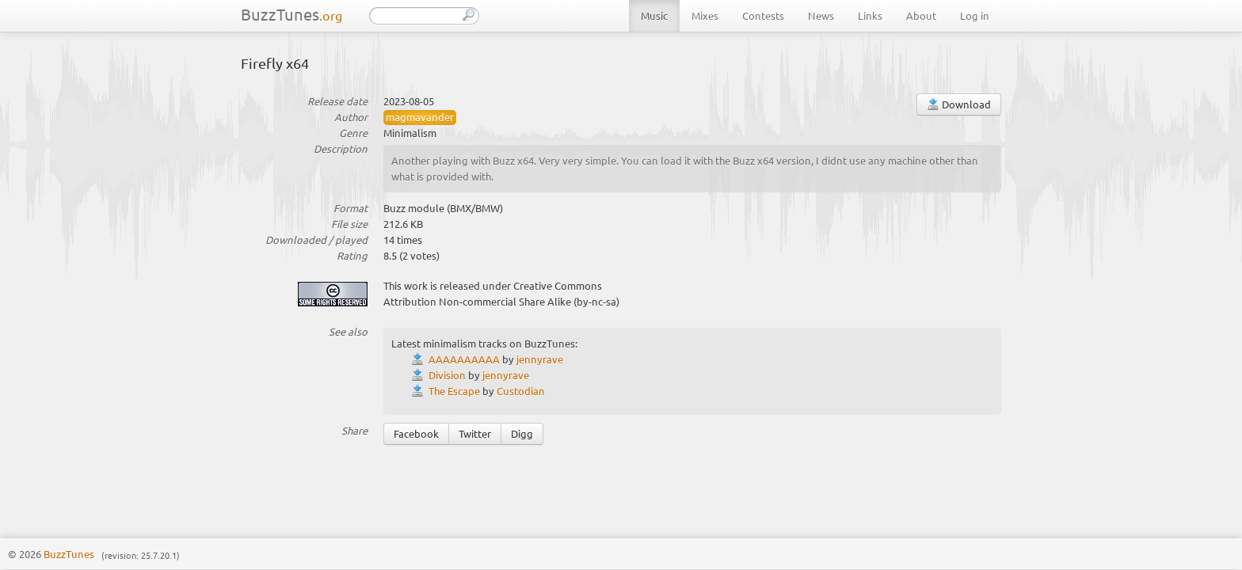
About (921, 15)
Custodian (521, 390)
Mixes (704, 15)
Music (654, 15)
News (821, 15)
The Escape (454, 390)
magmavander (420, 117)
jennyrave (539, 359)
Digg (522, 433)
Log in (974, 15)
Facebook (416, 433)
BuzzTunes (291, 14)
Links (870, 15)
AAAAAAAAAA (464, 359)
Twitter (475, 433)
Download (959, 104)
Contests (763, 15)
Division (447, 375)
